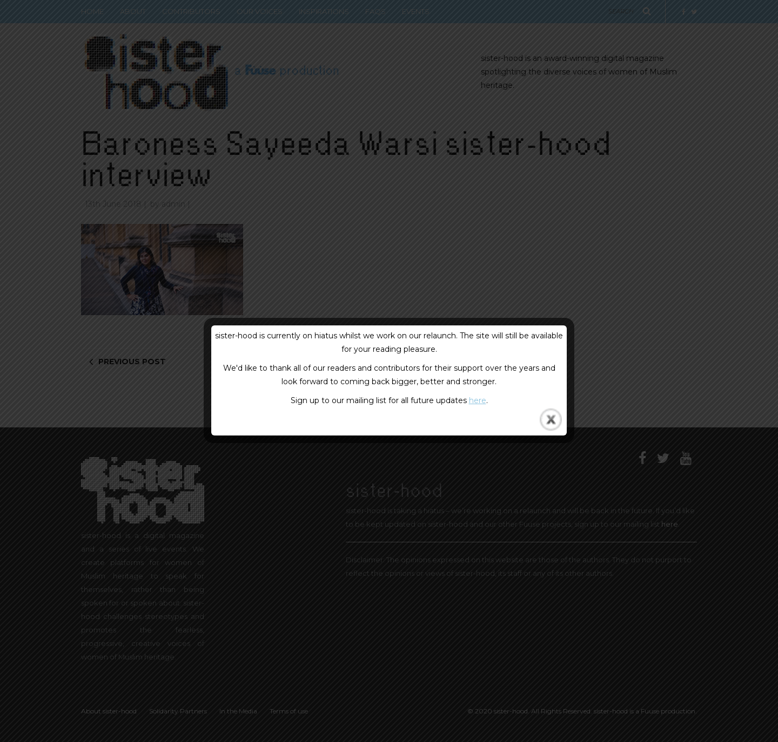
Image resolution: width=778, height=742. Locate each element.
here (477, 400)
